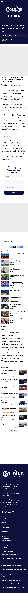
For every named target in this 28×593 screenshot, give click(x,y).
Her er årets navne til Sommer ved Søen (11, 584)
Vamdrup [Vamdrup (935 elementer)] (5, 361)
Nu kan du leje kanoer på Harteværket (10, 580)
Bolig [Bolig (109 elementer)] (18, 330)
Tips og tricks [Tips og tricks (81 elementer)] (4, 358)
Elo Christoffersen (10, 39)
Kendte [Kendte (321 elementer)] (3, 341)
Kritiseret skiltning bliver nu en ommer (11, 558)
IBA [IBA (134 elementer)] (15, 338)
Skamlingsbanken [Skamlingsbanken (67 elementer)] (10, 355)
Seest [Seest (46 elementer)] (24, 352)
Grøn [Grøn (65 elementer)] (21, 335)
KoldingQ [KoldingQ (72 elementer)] (12, 347)
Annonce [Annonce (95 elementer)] (7, 330)
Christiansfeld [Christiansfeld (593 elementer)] (14, 333)
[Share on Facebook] (5, 35)
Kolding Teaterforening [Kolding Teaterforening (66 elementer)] (20, 347)
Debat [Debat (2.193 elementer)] (10, 335)
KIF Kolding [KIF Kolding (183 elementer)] (12, 341)
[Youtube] (15, 16)
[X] (11, 16)
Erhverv (21, 381)
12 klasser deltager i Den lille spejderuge (11, 565)
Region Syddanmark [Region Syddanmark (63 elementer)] (17, 352)
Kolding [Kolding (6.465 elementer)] (5, 343)
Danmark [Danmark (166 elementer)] (4, 335)
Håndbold (12, 287)
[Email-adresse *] (14, 187)
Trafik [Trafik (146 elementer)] (10, 358)
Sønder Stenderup (14, 301)
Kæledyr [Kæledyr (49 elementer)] (3, 350)
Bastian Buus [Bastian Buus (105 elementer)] (13, 330)
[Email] (10, 35)
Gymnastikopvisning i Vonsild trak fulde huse (9, 394)
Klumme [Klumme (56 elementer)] (18, 341)
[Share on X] (8, 35)
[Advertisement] (14, 61)
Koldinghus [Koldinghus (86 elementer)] (13, 344)
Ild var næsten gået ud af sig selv (18, 254)
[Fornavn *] (14, 176)
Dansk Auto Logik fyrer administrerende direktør (13, 587)
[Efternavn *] (14, 182)
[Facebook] (8, 16)
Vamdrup (12, 264)
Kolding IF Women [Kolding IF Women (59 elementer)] (5, 347)
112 (10, 255)
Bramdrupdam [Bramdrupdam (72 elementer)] (4, 333)
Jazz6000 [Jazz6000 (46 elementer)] (18, 338)
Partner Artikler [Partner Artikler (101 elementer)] (5, 352)
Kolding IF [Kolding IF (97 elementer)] (19, 344)
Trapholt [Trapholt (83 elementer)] (15, 358)
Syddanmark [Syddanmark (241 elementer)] (19, 355)
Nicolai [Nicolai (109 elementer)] (19, 350)
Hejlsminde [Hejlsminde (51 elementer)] (11, 338)
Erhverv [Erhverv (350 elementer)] (16, 335)
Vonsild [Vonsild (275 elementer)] (21, 361)
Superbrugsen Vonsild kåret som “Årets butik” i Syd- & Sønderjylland (8, 372)
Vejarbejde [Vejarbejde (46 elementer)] (12, 361)
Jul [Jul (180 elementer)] (22, 338)
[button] (12, 35)
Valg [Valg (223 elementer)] (18, 358)
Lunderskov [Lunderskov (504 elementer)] (12, 350)
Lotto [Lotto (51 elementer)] (7, 350)
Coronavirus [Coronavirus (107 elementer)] (23, 333)
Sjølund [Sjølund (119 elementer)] (3, 355)
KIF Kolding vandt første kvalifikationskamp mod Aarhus (16, 283)
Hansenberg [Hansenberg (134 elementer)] (4, 338)
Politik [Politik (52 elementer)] (11, 352)
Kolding (13, 255)
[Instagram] (19, 16)
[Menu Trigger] (2, 2)
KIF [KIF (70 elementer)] (7, 341)
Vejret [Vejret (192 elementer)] (16, 361)
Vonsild (4, 22)
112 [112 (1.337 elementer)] (2, 330)
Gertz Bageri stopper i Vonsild (9, 379)
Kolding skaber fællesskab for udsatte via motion (13, 562)
